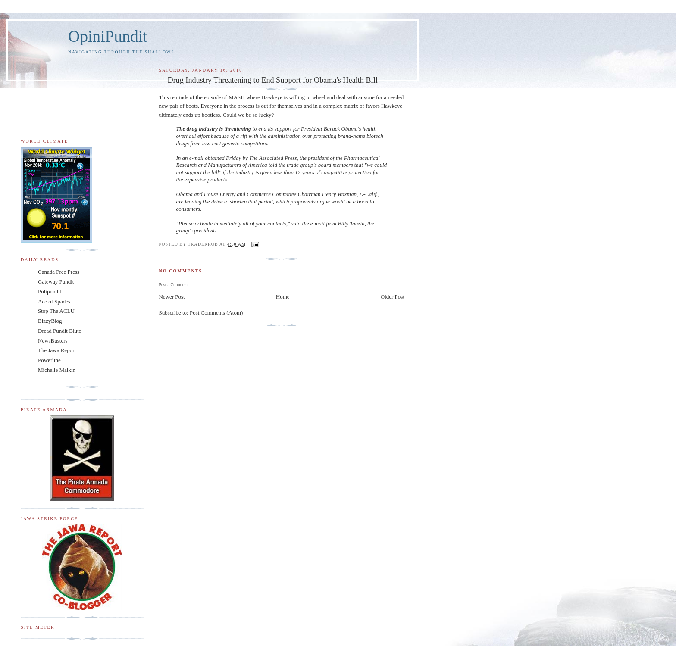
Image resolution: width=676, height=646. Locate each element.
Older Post (392, 296)
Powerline (49, 360)
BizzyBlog (50, 321)
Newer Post (172, 296)
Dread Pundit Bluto (59, 331)
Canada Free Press (58, 271)
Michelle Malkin (56, 370)
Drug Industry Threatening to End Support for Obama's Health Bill (272, 80)
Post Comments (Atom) (216, 312)
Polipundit (49, 291)
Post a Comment (173, 284)
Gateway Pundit (56, 281)
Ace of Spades (54, 301)
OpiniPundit (107, 36)
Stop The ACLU (56, 311)
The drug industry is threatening (214, 128)
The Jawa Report (57, 350)
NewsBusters (53, 340)
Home (283, 296)
